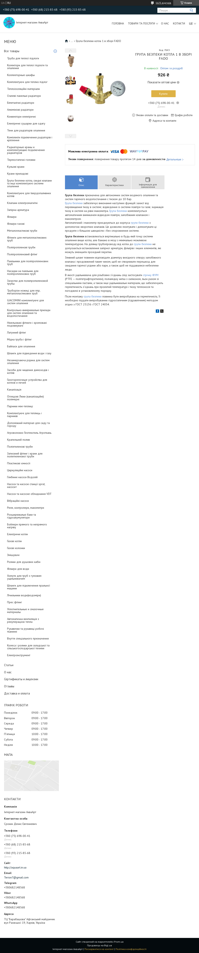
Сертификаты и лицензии (21, 679)
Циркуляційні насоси (19, 470)
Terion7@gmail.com (16, 877)
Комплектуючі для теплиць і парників (24, 414)
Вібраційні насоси (18, 501)
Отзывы (9, 686)
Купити (163, 94)
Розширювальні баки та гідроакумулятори (21, 516)
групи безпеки (140, 222)
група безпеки (93, 296)
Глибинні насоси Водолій (22, 477)
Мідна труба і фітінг (19, 339)
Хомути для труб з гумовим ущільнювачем (24, 577)
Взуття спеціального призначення (28, 638)
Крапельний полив (18, 439)
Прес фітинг (14, 602)
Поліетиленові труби (20, 446)
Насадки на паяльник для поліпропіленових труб (22, 272)
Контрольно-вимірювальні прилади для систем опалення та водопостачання (28, 313)
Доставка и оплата (17, 693)
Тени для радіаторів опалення (26, 130)
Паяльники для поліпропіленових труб (27, 262)
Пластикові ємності (18, 463)
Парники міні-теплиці (20, 406)
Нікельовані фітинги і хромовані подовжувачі (27, 324)
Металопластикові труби (22, 230)
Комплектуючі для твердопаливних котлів (29, 194)
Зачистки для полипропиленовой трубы (27, 282)
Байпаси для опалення (21, 346)
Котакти (179, 23)
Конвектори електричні (21, 116)
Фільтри (11, 217)
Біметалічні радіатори (20, 103)
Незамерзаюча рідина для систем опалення (28, 361)
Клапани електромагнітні (22, 203)
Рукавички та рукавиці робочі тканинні (25, 630)
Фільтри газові (16, 224)
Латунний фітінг (16, 332)
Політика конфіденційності (131, 949)
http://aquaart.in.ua (15, 867)
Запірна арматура (18, 210)
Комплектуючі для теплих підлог (27, 82)
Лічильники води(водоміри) (24, 595)
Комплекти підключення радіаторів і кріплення (29, 138)
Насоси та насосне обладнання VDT (29, 494)
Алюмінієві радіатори (20, 109)
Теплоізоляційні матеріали (23, 89)
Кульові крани (15, 166)
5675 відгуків (163, 2)
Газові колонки (16, 548)
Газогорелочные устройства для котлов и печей (27, 381)
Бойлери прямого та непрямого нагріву (27, 526)
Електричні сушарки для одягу (26, 123)
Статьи (8, 665)
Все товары (11, 51)
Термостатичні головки (21, 160)
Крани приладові (17, 173)
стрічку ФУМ (150, 275)
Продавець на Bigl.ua (99, 945)
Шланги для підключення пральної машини (28, 587)
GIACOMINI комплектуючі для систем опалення (25, 301)
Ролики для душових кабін (23, 562)
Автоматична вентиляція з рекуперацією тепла (23, 620)
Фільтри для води (18, 569)
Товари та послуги (141, 23)
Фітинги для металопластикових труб (27, 239)
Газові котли (14, 541)
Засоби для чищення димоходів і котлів (28, 371)
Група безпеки (74, 203)
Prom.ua (118, 941)
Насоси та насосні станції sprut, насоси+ (26, 485)
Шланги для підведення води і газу (29, 353)
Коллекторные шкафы (21, 75)
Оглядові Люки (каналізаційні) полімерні (25, 398)
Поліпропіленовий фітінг (22, 254)
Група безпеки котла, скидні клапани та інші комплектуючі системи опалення (29, 183)
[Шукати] (191, 10)
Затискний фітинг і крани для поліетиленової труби (24, 455)
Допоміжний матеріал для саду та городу (28, 424)
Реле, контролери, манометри (25, 508)
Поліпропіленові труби (21, 247)
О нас (165, 23)
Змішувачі (13, 555)
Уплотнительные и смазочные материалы (25, 610)
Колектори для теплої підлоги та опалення (27, 66)
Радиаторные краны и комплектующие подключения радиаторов (26, 150)
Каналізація (14, 389)
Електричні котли (17, 534)
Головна (118, 23)
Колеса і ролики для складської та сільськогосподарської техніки (28, 647)
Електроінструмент (18, 655)
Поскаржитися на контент (99, 949)
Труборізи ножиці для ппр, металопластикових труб (23, 292)
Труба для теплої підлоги (23, 58)
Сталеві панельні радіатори (24, 96)
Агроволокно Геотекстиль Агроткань (29, 433)
